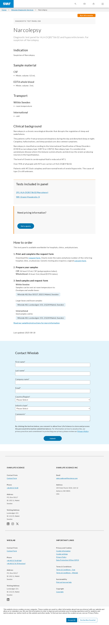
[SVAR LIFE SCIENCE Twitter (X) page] (18, 524)
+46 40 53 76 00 (12, 488)
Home (4, 10)
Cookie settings (62, 554)
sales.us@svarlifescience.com (66, 478)
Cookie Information (63, 551)
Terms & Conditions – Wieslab (67, 573)
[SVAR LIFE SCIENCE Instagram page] (13, 524)
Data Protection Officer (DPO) (67, 560)
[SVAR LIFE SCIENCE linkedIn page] (9, 524)
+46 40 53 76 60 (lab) (14, 560)
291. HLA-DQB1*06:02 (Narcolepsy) (32, 192)
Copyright (60, 592)
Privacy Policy (82, 431)
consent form (80, 261)
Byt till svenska (86, 15)
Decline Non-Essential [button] (87, 620)
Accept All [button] (71, 620)
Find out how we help (64, 582)
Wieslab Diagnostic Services (22, 10)
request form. (35, 258)
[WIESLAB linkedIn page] (9, 600)
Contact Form (12, 478)
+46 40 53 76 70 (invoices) (16, 563)
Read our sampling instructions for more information (37, 323)
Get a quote (26, 226)
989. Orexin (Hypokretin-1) (28, 197)
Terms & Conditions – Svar (65, 570)
